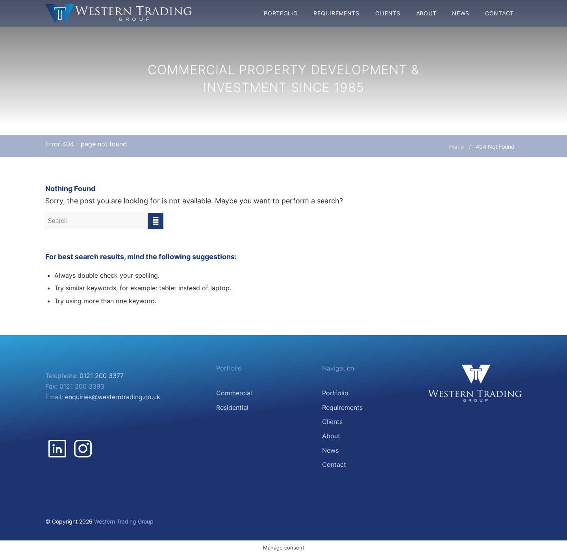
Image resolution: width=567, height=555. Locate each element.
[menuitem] (281, 13)
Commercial (234, 393)
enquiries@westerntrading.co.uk (112, 397)
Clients (332, 422)
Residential (232, 407)
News (330, 450)
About (331, 436)
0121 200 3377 (102, 376)
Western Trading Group (124, 521)
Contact (334, 464)
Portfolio (335, 393)
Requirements (342, 407)
